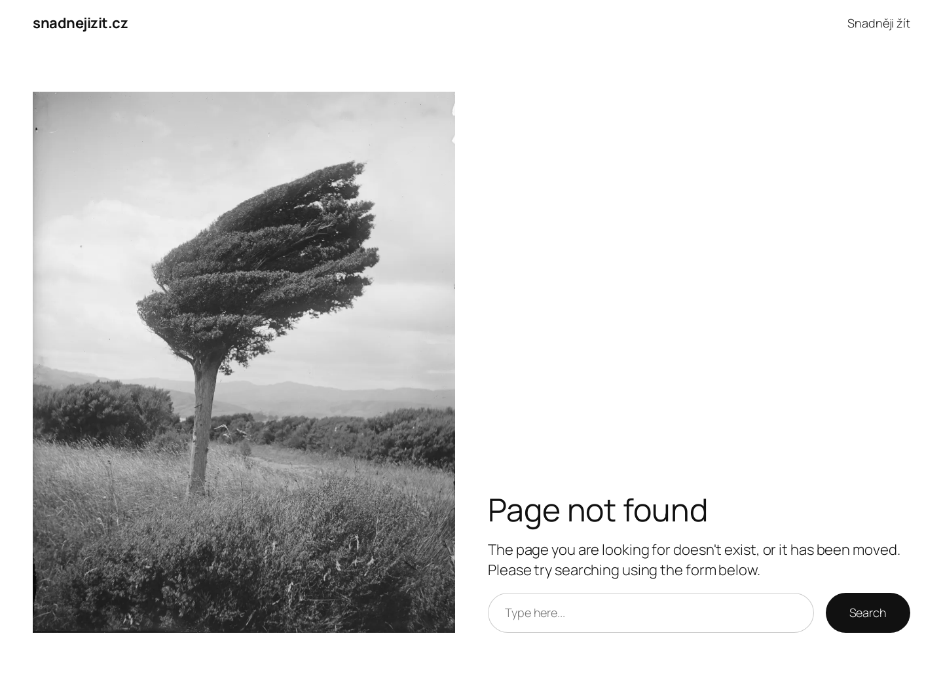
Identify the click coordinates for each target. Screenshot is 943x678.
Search (868, 612)
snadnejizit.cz (80, 23)
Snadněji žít (878, 23)
